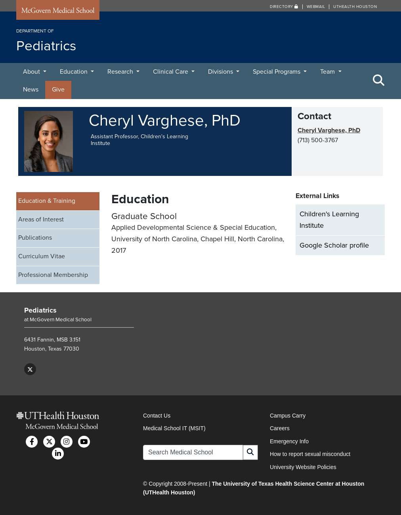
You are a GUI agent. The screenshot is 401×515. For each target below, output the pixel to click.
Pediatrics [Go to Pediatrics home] (40, 310)
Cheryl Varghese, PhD (329, 130)
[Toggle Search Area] (379, 81)
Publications (35, 238)
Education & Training (46, 201)
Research (121, 72)
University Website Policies (303, 467)
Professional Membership (53, 275)
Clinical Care (171, 72)
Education (74, 72)
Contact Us (156, 415)
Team (328, 72)
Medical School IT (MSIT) (174, 428)
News (30, 89)
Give (58, 89)
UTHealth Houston (355, 6)
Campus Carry (288, 415)
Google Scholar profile (334, 245)
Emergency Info (289, 441)
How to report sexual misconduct (310, 454)
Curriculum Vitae (41, 256)
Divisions (221, 72)
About (32, 72)
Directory (284, 6)
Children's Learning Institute (329, 220)
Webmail (316, 6)
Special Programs (277, 72)
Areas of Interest (41, 219)
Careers (280, 428)
